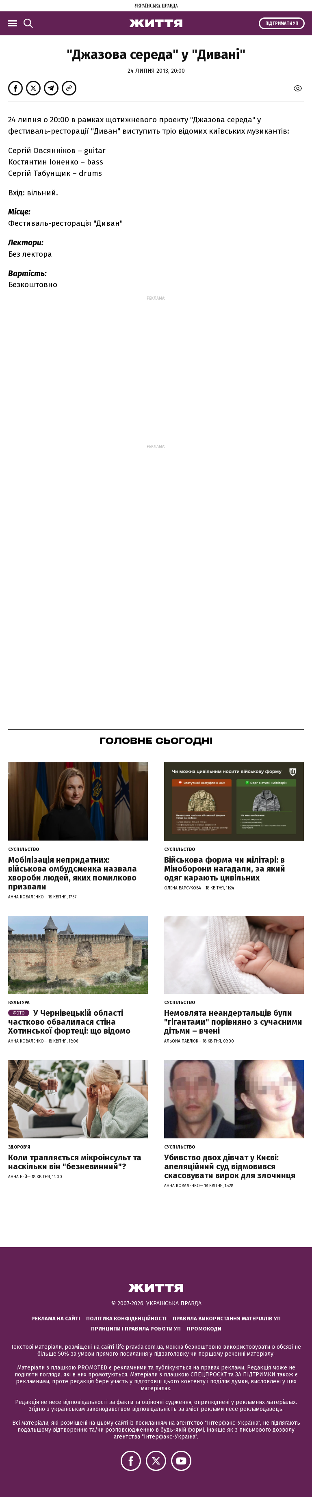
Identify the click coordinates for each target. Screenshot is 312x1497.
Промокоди (204, 1329)
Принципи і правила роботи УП (136, 1329)
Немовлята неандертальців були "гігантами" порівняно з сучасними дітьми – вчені (233, 1022)
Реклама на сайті (55, 1318)
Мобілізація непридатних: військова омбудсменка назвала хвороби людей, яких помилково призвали (72, 873)
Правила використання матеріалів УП (227, 1318)
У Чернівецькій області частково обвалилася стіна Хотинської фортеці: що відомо (69, 1022)
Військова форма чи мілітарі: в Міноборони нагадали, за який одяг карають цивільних (224, 869)
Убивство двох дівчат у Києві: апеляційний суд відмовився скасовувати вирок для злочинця (229, 1166)
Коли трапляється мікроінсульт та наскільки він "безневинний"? (74, 1162)
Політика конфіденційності (126, 1318)
